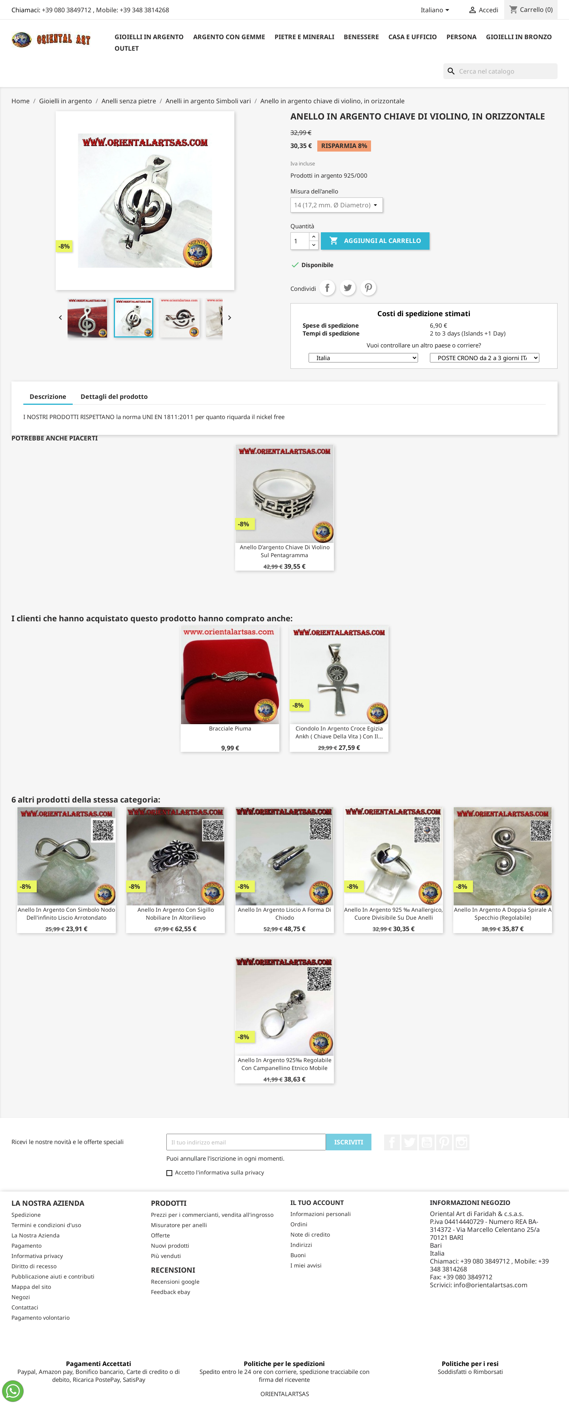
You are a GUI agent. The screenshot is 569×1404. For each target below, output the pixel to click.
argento (331, 175)
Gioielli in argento (149, 36)
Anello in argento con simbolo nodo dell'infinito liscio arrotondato (66, 913)
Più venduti (166, 1256)
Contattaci (24, 1307)
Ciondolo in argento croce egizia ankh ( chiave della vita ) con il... (339, 732)
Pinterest (368, 288)
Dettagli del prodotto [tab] (114, 396)
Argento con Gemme (229, 36)
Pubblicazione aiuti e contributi (52, 1276)
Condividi (327, 288)
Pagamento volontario (40, 1317)
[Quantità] (299, 241)
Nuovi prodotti (170, 1245)
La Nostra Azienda (35, 1235)
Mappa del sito (31, 1286)
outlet (127, 48)
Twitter (409, 1142)
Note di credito (310, 1234)
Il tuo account (317, 1202)
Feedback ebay (170, 1292)
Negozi (20, 1297)
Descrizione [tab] (48, 396)
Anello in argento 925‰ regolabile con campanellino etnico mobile (285, 1064)
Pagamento (26, 1245)
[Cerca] (500, 71)
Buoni (298, 1255)
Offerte (160, 1235)
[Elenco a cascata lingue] (436, 10)
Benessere (361, 36)
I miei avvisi (306, 1265)
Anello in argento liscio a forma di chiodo (284, 913)
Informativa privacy (37, 1256)
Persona (462, 36)
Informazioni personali (320, 1214)
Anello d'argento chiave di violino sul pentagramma (285, 551)
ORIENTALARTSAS (284, 1394)
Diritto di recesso (34, 1266)
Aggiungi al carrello (375, 241)
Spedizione (26, 1214)
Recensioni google (175, 1281)
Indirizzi (301, 1244)
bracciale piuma (230, 728)
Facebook (392, 1142)
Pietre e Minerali (304, 36)
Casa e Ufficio (412, 36)
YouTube (427, 1142)
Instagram (461, 1142)
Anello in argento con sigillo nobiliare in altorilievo (176, 913)
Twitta (348, 288)
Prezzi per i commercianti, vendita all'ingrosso (212, 1214)
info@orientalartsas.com (491, 1285)
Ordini (298, 1224)
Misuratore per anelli (179, 1225)
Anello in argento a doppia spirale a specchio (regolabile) (503, 913)
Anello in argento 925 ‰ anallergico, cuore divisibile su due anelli (393, 913)
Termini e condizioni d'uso (46, 1225)
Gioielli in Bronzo (519, 36)
